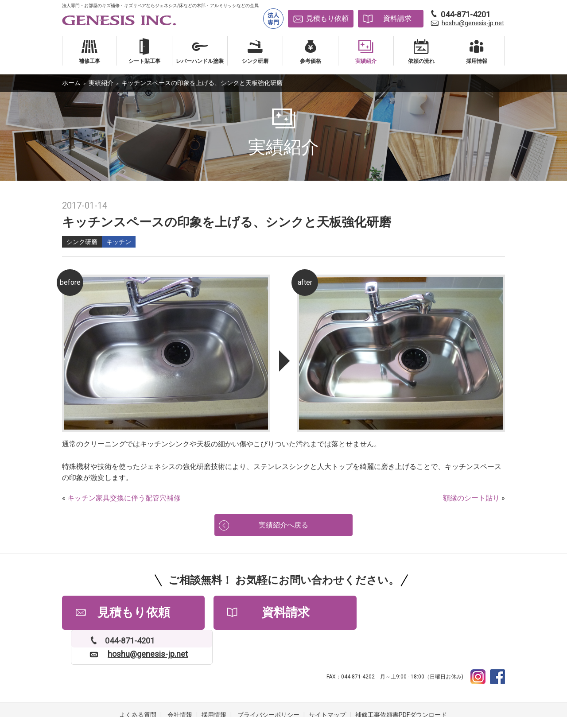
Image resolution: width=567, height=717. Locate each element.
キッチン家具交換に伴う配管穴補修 (124, 498)
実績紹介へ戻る (283, 525)
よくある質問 (137, 681)
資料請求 (397, 18)
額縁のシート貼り (471, 498)
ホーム (71, 82)
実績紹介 (101, 82)
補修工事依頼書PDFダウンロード (401, 681)
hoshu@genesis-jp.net (473, 23)
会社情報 (179, 681)
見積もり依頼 (327, 18)
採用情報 (214, 681)
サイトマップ (327, 681)
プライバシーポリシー (268, 681)
